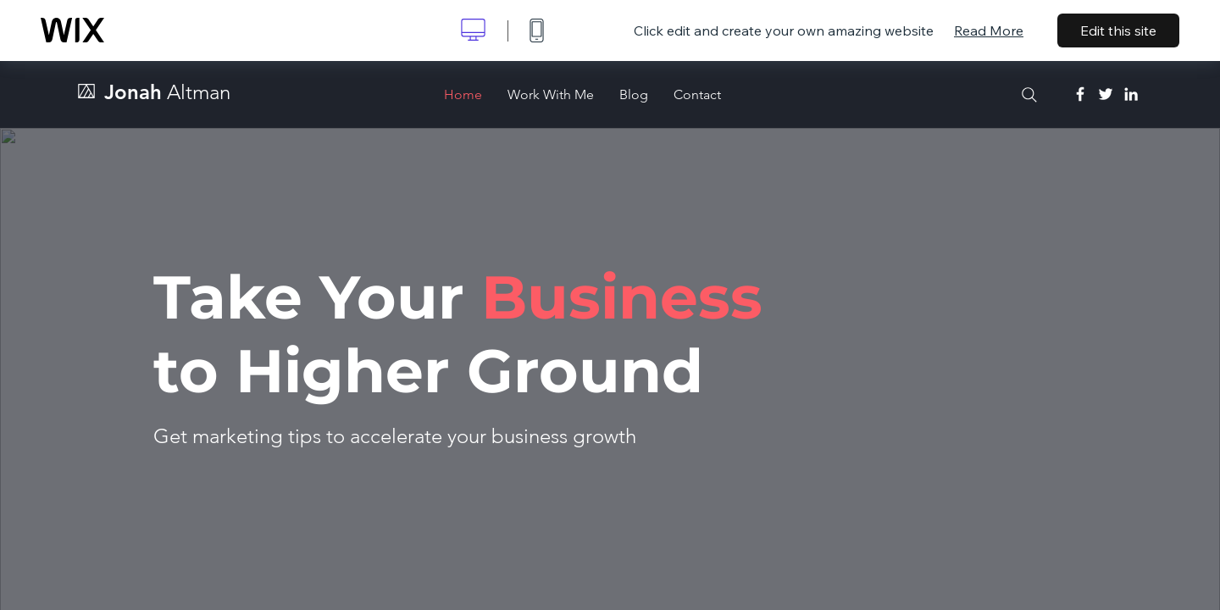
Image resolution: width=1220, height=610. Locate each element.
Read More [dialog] (988, 30)
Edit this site (1118, 30)
